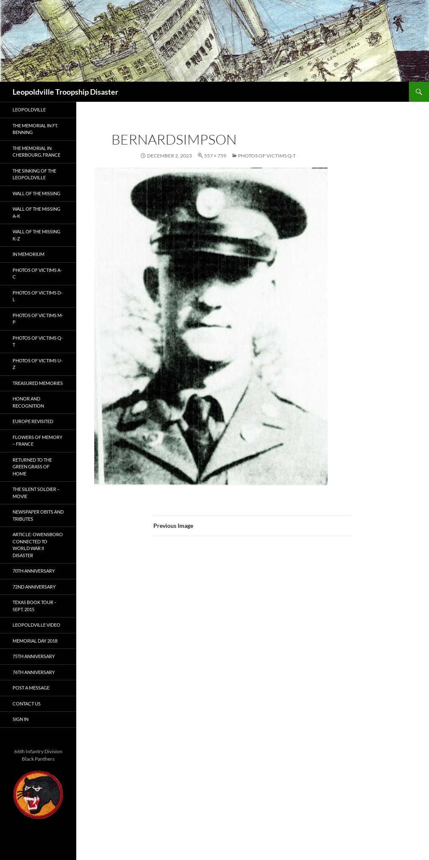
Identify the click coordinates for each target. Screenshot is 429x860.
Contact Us (27, 703)
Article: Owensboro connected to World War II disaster (38, 545)
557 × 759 (215, 155)
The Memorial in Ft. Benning (35, 129)
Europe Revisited (33, 421)
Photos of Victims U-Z (37, 364)
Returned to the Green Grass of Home (32, 466)
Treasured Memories (38, 383)
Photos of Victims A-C (37, 273)
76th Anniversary (34, 672)
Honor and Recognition (28, 402)
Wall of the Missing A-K (36, 212)
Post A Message (31, 687)
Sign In (20, 719)
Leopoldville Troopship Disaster (65, 91)
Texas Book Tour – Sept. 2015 (35, 605)
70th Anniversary (34, 570)
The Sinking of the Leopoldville (34, 174)
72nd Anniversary (34, 586)
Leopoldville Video (36, 625)
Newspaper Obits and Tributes (38, 515)
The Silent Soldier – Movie (36, 492)
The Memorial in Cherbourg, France (36, 151)
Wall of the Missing (36, 193)
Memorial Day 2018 (35, 640)
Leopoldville (29, 109)
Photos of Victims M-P (38, 318)
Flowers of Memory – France (37, 440)
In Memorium (28, 254)
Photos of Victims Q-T (267, 155)
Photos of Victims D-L (37, 296)
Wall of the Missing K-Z (36, 235)
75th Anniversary (34, 656)
